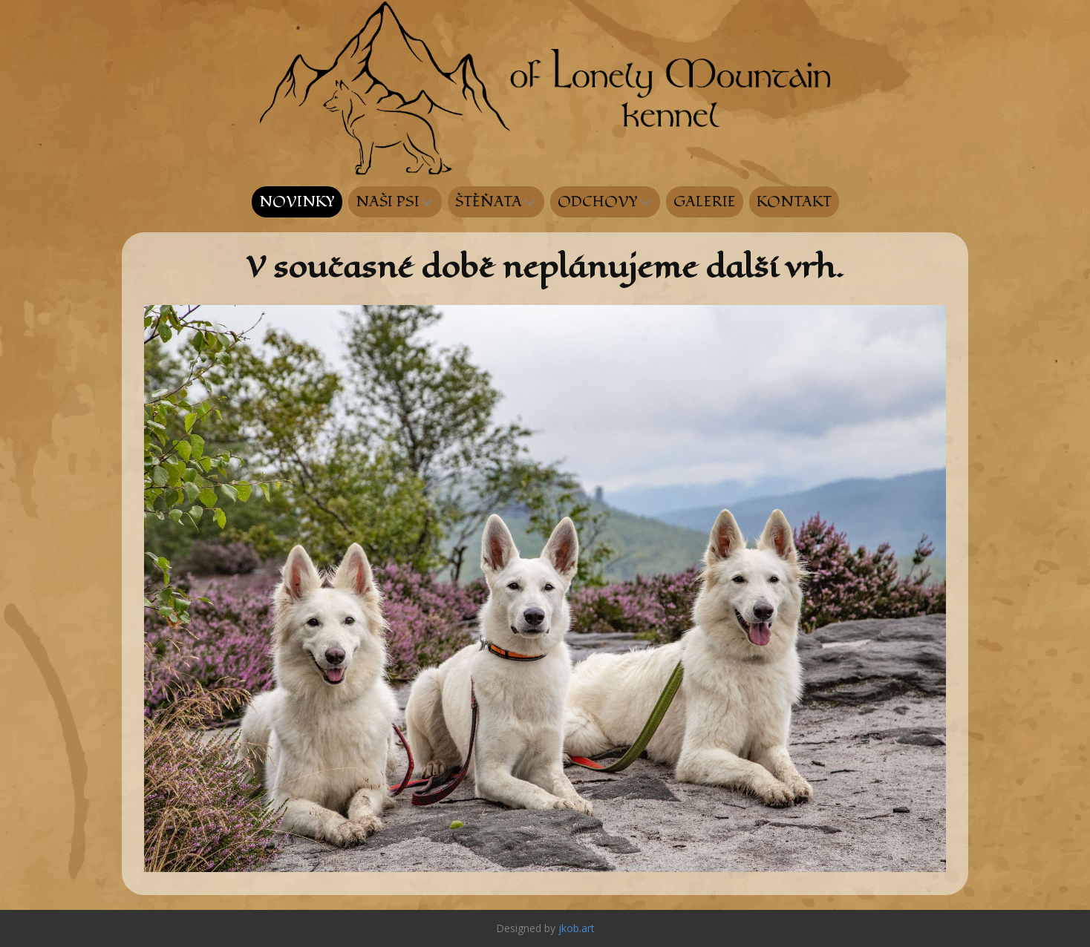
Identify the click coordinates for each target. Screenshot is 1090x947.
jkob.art (576, 928)
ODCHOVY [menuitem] (598, 201)
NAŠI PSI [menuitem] (388, 201)
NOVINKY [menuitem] (297, 201)
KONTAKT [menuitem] (794, 201)
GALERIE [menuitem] (704, 201)
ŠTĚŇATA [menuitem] (488, 201)
